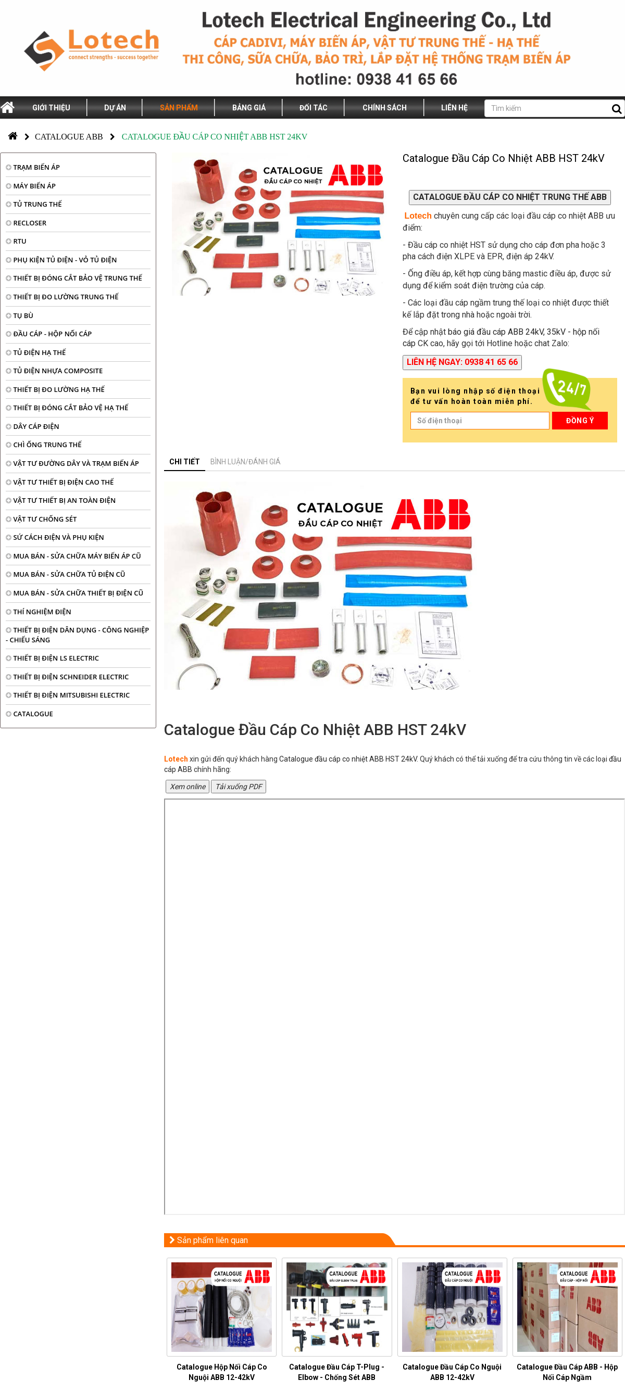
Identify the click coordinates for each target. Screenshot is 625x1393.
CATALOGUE (29, 713)
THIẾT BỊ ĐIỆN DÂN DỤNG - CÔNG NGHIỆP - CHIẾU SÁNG (77, 634)
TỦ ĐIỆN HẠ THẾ (36, 352)
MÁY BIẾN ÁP (31, 186)
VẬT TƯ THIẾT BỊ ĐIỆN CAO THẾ (60, 482)
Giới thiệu (51, 108)
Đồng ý (580, 420)
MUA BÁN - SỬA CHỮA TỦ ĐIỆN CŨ (66, 574)
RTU (16, 241)
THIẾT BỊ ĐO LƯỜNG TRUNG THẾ (62, 296)
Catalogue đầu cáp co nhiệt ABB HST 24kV (348, 759)
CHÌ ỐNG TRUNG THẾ (44, 444)
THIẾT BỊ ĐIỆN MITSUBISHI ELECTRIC (68, 695)
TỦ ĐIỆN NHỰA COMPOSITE (54, 370)
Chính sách (384, 108)
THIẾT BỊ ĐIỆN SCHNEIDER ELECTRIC (67, 676)
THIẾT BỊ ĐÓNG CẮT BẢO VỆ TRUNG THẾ (74, 278)
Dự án (115, 108)
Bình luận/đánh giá (245, 462)
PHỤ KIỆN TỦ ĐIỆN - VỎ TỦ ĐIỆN (61, 259)
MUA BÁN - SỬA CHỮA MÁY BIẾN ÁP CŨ (73, 556)
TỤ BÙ (19, 315)
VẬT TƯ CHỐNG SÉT (41, 519)
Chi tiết (184, 462)
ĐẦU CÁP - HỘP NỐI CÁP (49, 333)
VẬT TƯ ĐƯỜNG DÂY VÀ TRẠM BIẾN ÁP (72, 463)
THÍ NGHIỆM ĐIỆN (38, 611)
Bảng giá (249, 108)
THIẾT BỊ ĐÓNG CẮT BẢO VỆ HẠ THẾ (67, 407)
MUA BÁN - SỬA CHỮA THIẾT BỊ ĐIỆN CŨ (74, 593)
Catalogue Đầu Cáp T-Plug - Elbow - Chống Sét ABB (336, 1372)
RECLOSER (26, 222)
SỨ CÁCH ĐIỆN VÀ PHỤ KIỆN (55, 537)
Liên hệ (454, 108)
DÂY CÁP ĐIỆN (32, 426)
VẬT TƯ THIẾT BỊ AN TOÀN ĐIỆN (61, 500)
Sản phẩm (179, 108)
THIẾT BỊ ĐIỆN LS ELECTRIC (52, 658)
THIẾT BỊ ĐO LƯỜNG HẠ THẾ (55, 389)
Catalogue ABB (69, 136)
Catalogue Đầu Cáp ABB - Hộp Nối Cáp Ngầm (567, 1372)
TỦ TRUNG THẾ (33, 204)
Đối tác (313, 108)
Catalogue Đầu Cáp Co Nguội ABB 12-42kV (452, 1372)
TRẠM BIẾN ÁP (33, 167)
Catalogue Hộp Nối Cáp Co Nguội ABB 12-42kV (222, 1372)
